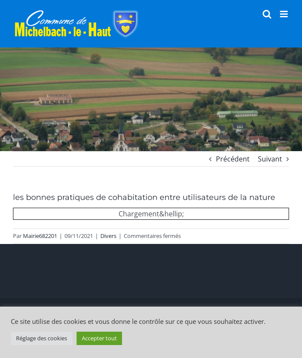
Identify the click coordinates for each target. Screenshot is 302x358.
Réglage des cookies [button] (41, 338)
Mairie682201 (40, 236)
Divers (108, 236)
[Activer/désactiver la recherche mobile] (267, 14)
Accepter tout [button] (99, 338)
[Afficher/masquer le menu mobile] (284, 14)
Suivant (270, 159)
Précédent (233, 159)
